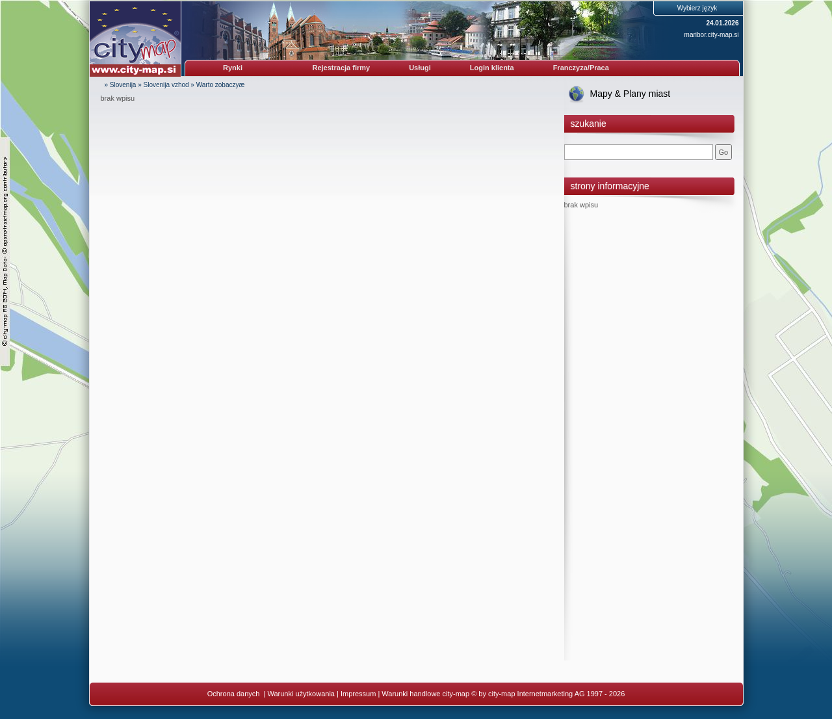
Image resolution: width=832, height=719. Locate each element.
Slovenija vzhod (166, 84)
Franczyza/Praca (581, 68)
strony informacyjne (610, 186)
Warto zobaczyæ (220, 84)
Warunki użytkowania (301, 694)
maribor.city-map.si (711, 34)
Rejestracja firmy (341, 68)
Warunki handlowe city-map (425, 694)
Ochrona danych (234, 694)
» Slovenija (120, 84)
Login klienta (492, 68)
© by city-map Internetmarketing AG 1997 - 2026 (548, 694)
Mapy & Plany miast (630, 93)
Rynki (232, 68)
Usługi (420, 68)
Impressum (358, 694)
